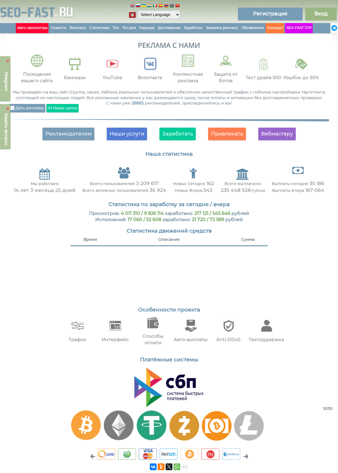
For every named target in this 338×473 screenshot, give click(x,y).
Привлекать (227, 134)
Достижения (169, 28)
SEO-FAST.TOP (299, 28)
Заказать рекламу (222, 28)
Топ (116, 28)
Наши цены (62, 108)
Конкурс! (275, 28)
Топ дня (129, 28)
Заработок (193, 28)
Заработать (177, 134)
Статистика (99, 28)
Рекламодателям (68, 134)
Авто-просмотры (32, 28)
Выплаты (78, 28)
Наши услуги (127, 134)
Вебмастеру (277, 134)
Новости (58, 28)
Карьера (146, 28)
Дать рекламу (27, 108)
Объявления (252, 28)
